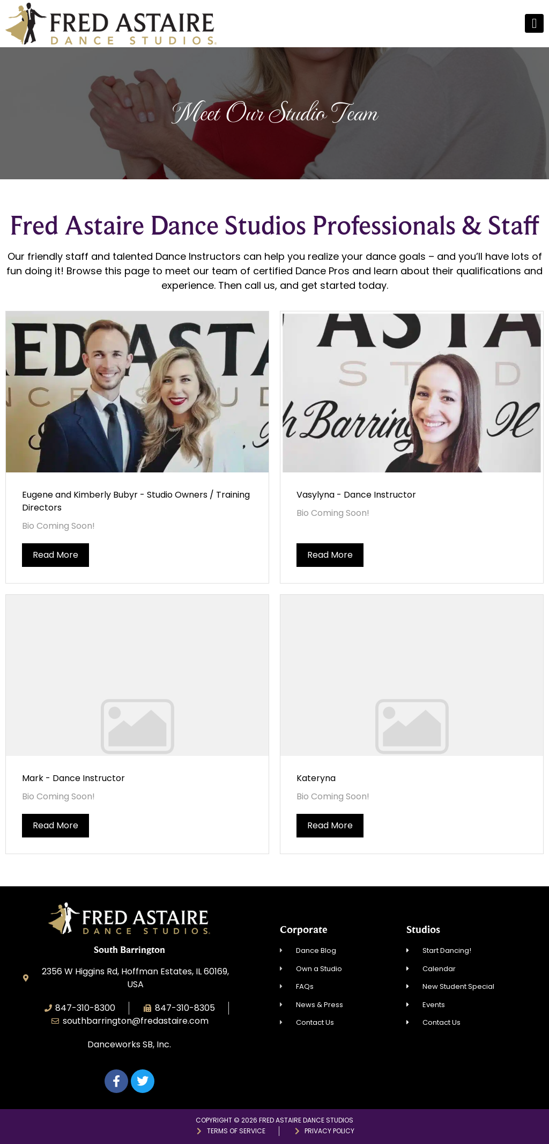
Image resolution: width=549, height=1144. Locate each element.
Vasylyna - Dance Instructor (356, 495)
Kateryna (316, 778)
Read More (55, 555)
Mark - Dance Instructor (73, 778)
